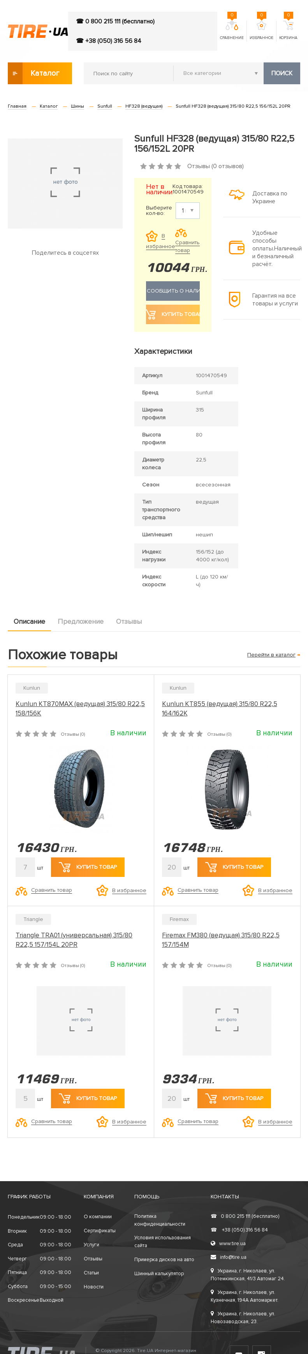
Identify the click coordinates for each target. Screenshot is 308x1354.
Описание (29, 621)
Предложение (81, 621)
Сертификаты (100, 1231)
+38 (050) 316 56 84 (239, 1230)
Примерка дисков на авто (164, 1259)
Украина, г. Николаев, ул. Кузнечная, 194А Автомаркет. (244, 1296)
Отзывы (129, 621)
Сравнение (232, 30)
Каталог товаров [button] (34, 73)
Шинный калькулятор (159, 1274)
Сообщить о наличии (173, 291)
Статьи (91, 1273)
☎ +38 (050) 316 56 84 (108, 41)
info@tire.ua (228, 1257)
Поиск (281, 73)
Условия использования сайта (162, 1242)
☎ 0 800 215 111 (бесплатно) (115, 21)
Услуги (91, 1245)
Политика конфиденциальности (159, 1220)
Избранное (261, 30)
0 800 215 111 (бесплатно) (245, 1216)
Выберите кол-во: (159, 210)
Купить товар (88, 867)
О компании (98, 1217)
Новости (94, 1287)
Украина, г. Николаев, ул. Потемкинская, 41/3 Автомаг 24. (248, 1275)
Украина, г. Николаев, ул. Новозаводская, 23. (243, 1318)
